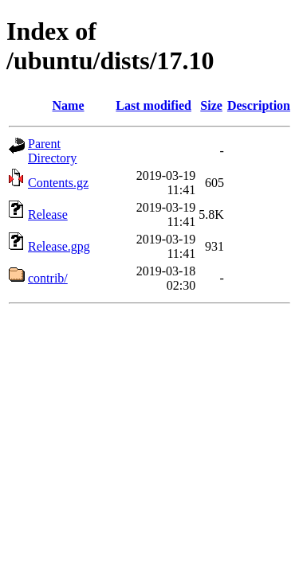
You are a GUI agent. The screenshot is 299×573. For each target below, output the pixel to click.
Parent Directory (52, 151)
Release (48, 214)
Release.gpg (59, 246)
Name (69, 105)
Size (211, 105)
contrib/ (48, 278)
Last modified (153, 105)
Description (258, 105)
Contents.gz (58, 182)
